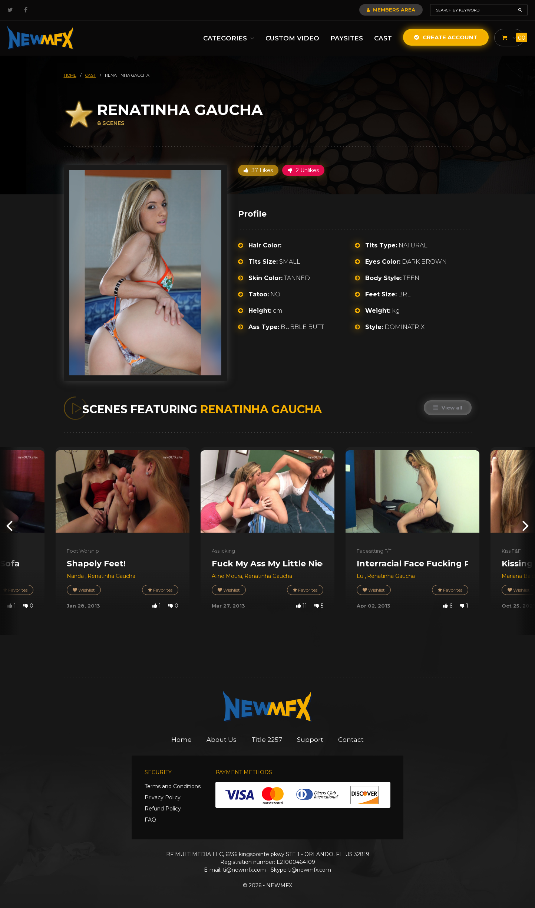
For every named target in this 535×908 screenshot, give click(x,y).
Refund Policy (163, 808)
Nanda (76, 576)
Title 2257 (266, 739)
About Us (222, 739)
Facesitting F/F (374, 551)
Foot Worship (83, 551)
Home (181, 739)
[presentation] (9, 525)
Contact (351, 739)
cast (90, 75)
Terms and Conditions (173, 786)
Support (310, 739)
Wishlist (84, 590)
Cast (383, 38)
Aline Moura (227, 576)
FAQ (150, 819)
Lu (361, 576)
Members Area (391, 10)
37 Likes (258, 170)
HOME (70, 75)
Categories (228, 38)
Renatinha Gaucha (111, 576)
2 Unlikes (303, 170)
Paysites (346, 38)
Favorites (160, 590)
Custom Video (292, 38)
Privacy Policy (163, 797)
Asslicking (223, 551)
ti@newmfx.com (244, 869)
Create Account (446, 37)
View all (447, 408)
